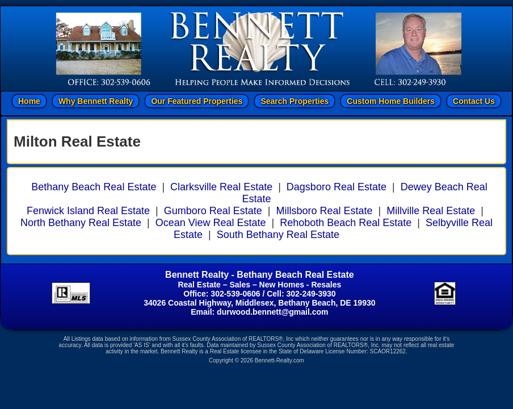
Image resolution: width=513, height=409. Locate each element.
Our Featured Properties (196, 101)
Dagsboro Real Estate (336, 187)
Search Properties (294, 101)
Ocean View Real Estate (210, 222)
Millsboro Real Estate (324, 210)
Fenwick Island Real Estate (88, 210)
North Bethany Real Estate (80, 222)
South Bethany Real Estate (278, 234)
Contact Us (474, 101)
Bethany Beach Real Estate (93, 187)
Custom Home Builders (391, 101)
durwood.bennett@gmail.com (272, 311)
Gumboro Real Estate (213, 210)
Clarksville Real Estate (221, 187)
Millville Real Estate (430, 210)
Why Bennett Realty (95, 101)
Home (29, 101)
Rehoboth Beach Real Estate (345, 222)
